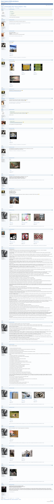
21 (12, 8)
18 (8, 8)
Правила (9, 4)
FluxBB (52, 502)
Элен (2, 175)
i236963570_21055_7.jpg (12, 242)
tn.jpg (10, 141)
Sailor (2, 229)
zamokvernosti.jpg (12, 459)
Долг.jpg (11, 401)
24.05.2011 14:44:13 (11, 466)
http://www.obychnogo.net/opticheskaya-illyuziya (15, 91)
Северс (3, 485)
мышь (3, 31)
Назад (4, 8)
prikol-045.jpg (23, 401)
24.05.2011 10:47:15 (11, 248)
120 (16, 8)
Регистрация (14, 4)
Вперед (18, 8)
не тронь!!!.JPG (23, 242)
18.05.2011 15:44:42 (11, 60)
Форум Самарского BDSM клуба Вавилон (10, 1)
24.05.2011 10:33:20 (11, 210)
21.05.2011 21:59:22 (11, 147)
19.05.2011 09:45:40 (11, 89)
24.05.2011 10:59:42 (11, 345)
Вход (17, 4)
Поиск (11, 4)
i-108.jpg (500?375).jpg (36, 242)
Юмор (25, 7)
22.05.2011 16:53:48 (11, 158)
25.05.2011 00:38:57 (11, 485)
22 (13, 8)
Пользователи (5, 4)
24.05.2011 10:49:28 (11, 323)
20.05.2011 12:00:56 (11, 119)
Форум (2, 4)
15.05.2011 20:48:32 (11, 31)
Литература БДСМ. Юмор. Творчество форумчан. (14, 7)
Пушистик (3, 20)
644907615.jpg (11, 54)
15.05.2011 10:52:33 (11, 20)
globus (3, 9)
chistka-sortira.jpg (12, 440)
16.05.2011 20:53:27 (11, 41)
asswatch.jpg (23, 459)
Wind (2, 158)
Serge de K (3, 60)
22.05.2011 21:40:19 (11, 175)
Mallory (3, 41)
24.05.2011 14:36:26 (11, 427)
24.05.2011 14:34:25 (11, 408)
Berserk (3, 119)
